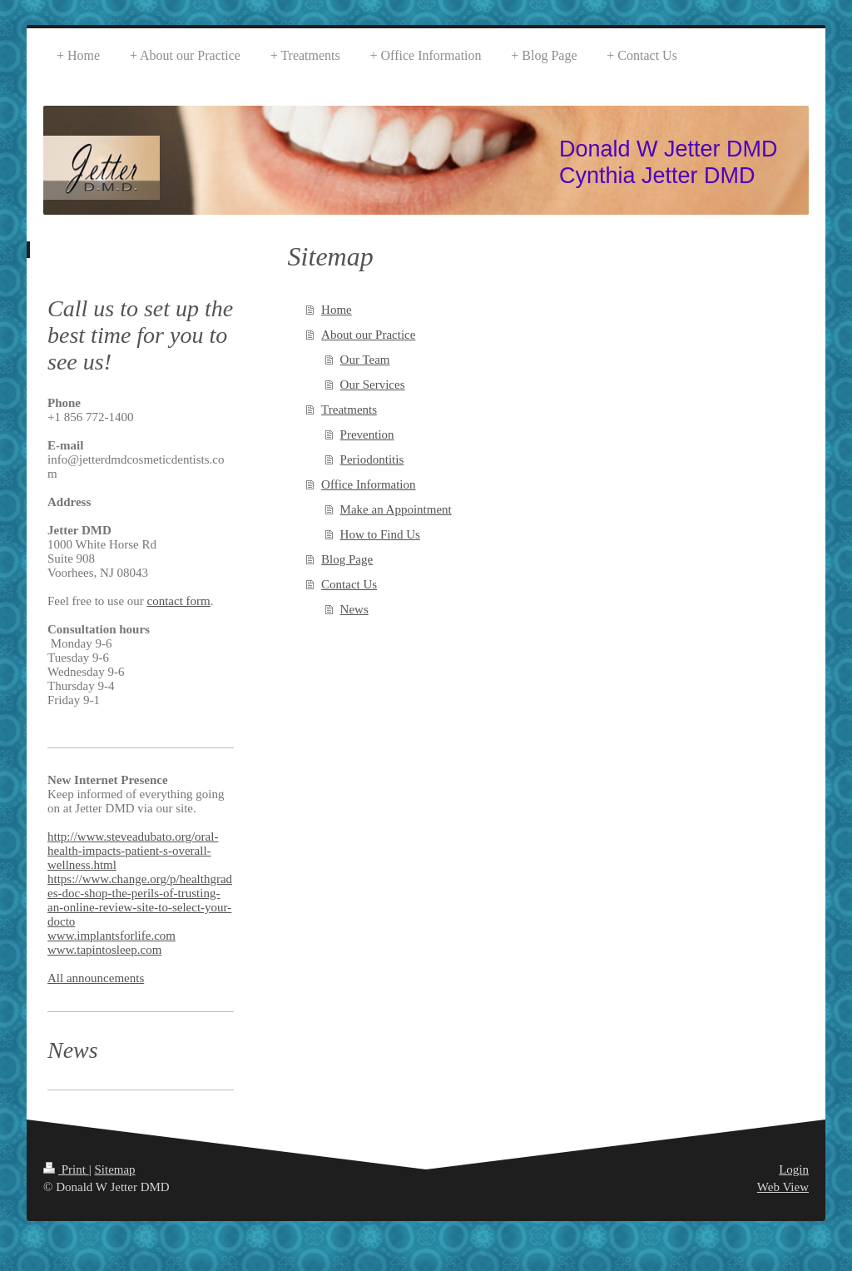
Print (66, 1169)
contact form (179, 601)
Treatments (349, 409)
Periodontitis (372, 459)
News (354, 609)
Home (336, 309)
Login (794, 1169)
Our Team (365, 359)
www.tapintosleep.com (104, 949)
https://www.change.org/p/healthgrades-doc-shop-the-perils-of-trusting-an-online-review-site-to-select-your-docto (139, 900)
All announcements (95, 978)
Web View (783, 1187)
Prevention (367, 434)
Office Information (368, 484)
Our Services (372, 384)
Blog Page (347, 559)
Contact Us (349, 584)
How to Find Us (380, 534)
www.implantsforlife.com (111, 935)
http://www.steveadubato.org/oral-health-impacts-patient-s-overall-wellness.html (132, 850)
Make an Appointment (396, 509)
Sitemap (114, 1169)
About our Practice (368, 334)
